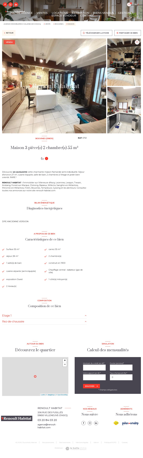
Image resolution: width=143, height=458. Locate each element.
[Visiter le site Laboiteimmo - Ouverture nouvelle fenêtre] (76, 451)
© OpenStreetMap (62, 397)
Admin (96, 445)
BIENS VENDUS (103, 13)
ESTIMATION (80, 13)
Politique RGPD (110, 445)
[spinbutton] (121, 380)
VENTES (42, 13)
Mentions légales (82, 445)
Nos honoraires (64, 445)
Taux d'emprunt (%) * (118, 376)
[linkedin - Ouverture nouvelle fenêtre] (16, 4)
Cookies (124, 445)
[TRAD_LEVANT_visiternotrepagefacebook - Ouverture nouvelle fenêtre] (5, 4)
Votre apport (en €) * (92, 376)
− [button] (65, 367)
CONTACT (87, 15)
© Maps (50, 397)
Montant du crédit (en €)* (93, 366)
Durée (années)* (117, 366)
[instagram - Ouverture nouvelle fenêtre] (10, 4)
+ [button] (65, 363)
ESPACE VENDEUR (64, 15)
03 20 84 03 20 (47, 422)
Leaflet (43, 397)
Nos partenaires (48, 445)
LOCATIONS (60, 13)
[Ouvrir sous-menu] (132, 13)
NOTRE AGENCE (22, 13)
